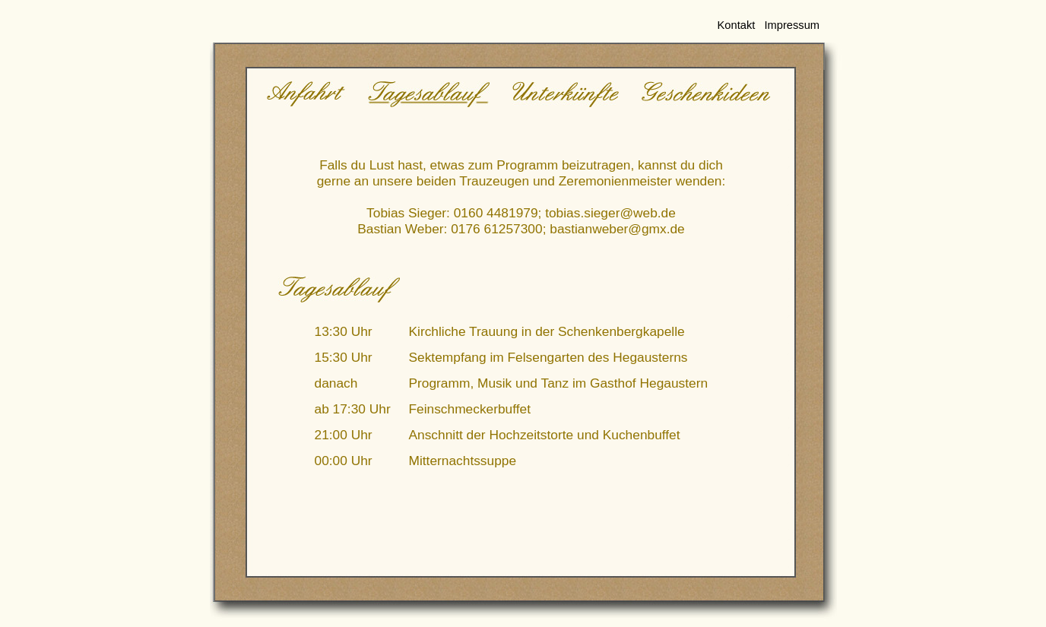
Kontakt (737, 25)
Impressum (792, 25)
